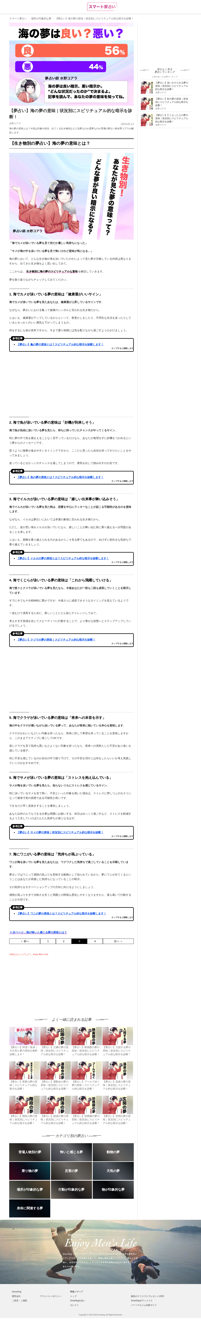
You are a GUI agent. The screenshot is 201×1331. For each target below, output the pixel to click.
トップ (73, 1296)
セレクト (74, 1305)
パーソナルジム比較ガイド (144, 1305)
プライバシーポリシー (50, 1296)
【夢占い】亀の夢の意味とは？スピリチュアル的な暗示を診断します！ (60, 344)
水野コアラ (15, 123)
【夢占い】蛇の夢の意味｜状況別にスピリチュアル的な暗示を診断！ (171, 102)
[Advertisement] (39, 983)
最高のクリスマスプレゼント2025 (147, 1296)
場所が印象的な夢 (41, 18)
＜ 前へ (24, 941)
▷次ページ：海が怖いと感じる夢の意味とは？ (38, 932)
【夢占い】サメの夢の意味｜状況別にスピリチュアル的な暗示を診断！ (60, 832)
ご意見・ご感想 (19, 1300)
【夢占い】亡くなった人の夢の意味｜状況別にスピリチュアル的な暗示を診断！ (171, 118)
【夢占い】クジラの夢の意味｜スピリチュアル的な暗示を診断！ (56, 639)
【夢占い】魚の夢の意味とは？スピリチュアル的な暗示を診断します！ (60, 477)
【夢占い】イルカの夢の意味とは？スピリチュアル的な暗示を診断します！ (63, 558)
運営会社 (16, 1296)
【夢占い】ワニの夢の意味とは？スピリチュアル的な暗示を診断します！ (61, 913)
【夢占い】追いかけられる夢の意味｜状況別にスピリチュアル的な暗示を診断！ (171, 86)
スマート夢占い (18, 18)
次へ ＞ (118, 941)
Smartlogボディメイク (142, 1300)
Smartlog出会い (77, 1300)
